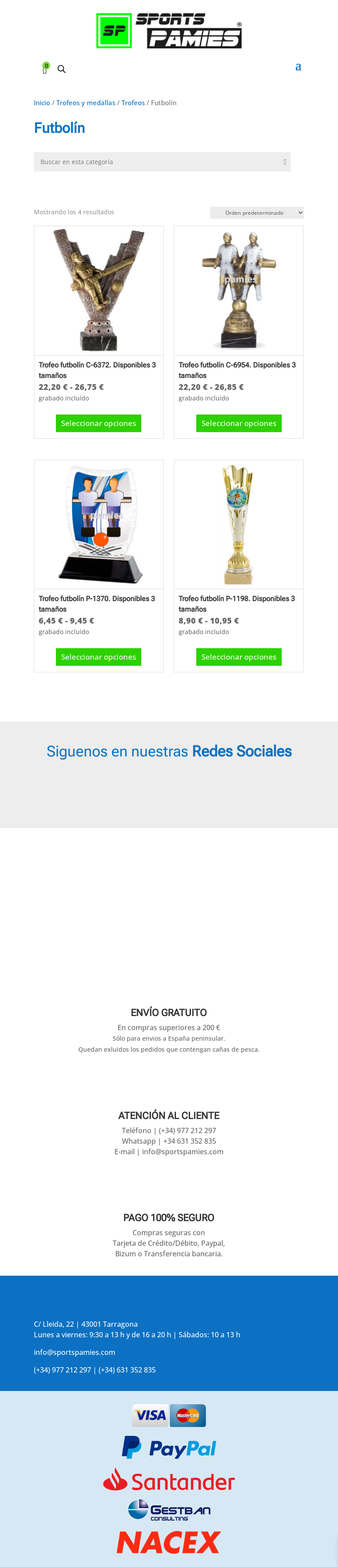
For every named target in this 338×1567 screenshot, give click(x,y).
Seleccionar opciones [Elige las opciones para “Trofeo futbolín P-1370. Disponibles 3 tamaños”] (98, 655)
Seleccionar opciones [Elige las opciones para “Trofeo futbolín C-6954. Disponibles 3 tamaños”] (239, 420)
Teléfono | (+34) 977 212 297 (169, 1130)
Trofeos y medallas (85, 102)
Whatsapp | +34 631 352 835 (169, 1141)
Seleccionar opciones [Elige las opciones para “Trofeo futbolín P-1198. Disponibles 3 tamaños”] (239, 655)
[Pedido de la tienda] (257, 213)
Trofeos (133, 102)
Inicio (42, 102)
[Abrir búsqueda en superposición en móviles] (61, 69)
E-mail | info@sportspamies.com (169, 1151)
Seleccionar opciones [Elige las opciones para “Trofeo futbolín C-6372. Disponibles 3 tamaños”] (98, 420)
